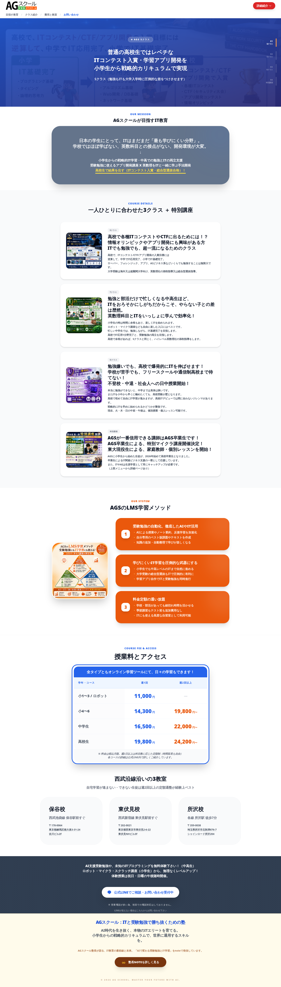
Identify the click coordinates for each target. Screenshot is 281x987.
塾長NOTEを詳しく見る (140, 962)
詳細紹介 (264, 6)
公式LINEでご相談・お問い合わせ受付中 (140, 892)
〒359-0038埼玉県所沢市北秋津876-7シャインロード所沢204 (202, 830)
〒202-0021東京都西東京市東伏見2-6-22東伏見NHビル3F (134, 830)
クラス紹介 (31, 14)
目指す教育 (12, 14)
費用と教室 (50, 14)
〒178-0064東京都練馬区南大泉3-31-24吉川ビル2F (64, 830)
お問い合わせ (71, 14)
